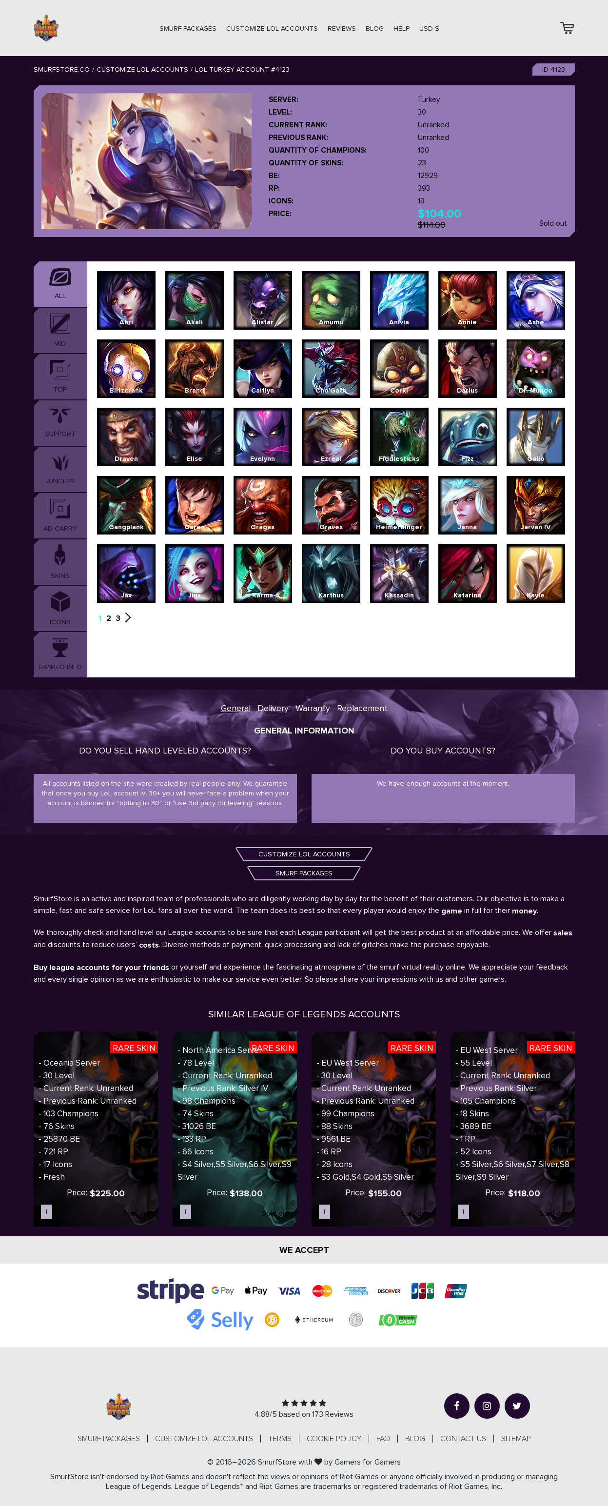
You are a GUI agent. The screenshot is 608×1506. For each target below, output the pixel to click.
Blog (375, 28)
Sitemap (516, 1439)
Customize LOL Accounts (142, 69)
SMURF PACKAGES (187, 28)
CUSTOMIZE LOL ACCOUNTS (272, 28)
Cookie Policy (334, 1439)
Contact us (463, 1439)
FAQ (383, 1439)
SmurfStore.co (62, 69)
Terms (280, 1439)
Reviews (342, 28)
